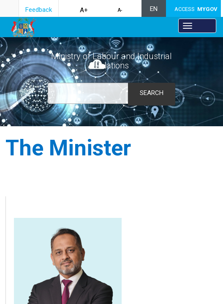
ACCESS (196, 9)
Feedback (38, 10)
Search (151, 93)
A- (119, 10)
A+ (84, 10)
